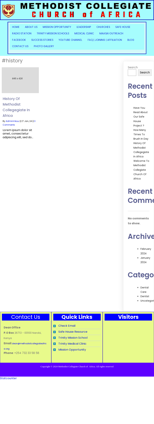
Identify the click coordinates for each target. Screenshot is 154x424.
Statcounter (8, 383)
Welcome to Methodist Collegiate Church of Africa (141, 169)
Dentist (144, 296)
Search (133, 67)
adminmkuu (12, 121)
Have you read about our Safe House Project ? (140, 116)
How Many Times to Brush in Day (140, 134)
